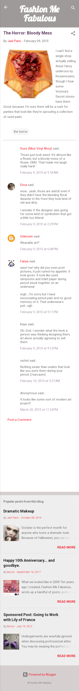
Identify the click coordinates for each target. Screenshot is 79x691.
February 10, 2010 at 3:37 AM (40, 381)
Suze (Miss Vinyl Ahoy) (36, 148)
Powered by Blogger (39, 674)
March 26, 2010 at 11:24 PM (39, 410)
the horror (21, 132)
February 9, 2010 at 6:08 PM (39, 249)
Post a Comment (19, 420)
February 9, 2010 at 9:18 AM (39, 172)
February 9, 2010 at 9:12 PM (39, 348)
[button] (73, 34)
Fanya (24, 261)
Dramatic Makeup (18, 511)
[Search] (73, 8)
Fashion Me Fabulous (39, 13)
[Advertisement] (39, 455)
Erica (23, 185)
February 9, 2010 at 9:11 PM (39, 312)
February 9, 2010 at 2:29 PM (39, 224)
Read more (66, 547)
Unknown (26, 236)
